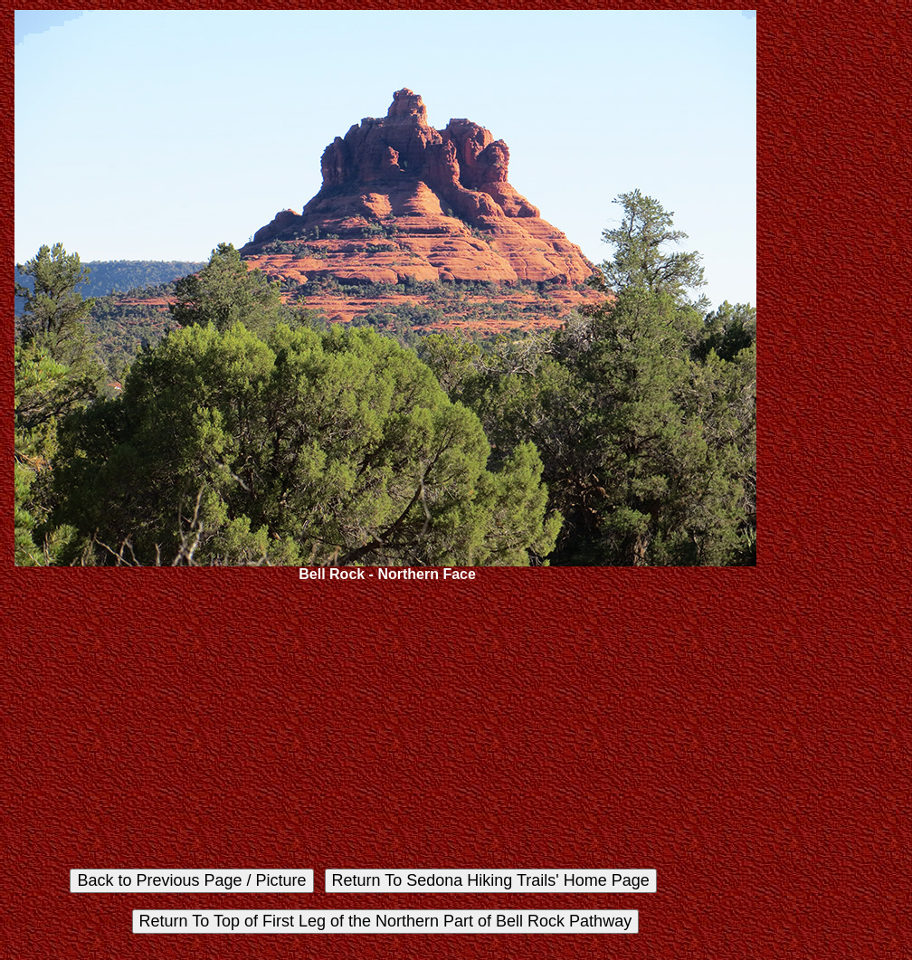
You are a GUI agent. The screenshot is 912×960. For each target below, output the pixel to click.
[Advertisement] (385, 725)
